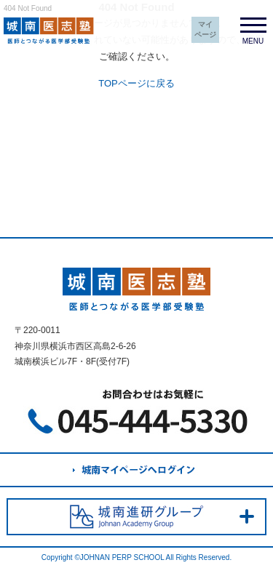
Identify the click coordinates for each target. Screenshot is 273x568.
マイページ (205, 29)
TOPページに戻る (136, 83)
